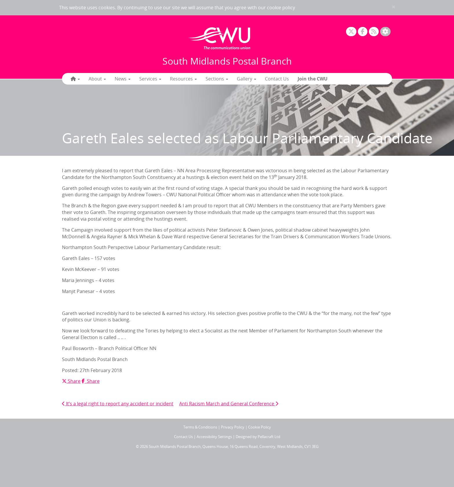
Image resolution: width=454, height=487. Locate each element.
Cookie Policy (259, 427)
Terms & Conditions (200, 427)
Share (71, 381)
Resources (183, 79)
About (97, 79)
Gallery (246, 79)
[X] (351, 31)
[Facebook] (362, 31)
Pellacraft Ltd (269, 436)
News (123, 79)
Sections (217, 79)
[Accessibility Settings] (385, 31)
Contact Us (277, 79)
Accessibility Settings (214, 436)
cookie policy (281, 7)
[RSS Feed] (374, 31)
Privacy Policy (232, 427)
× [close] (393, 7)
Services (150, 79)
